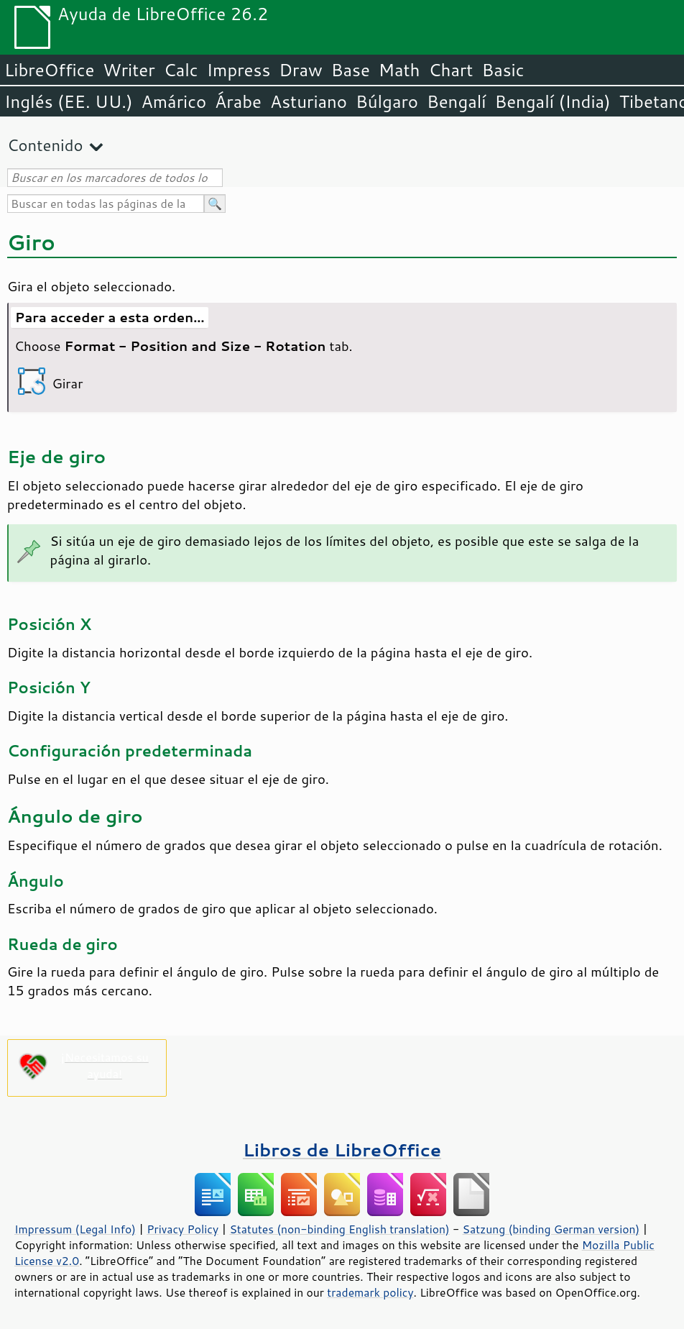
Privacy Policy (182, 1229)
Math (399, 70)
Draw (300, 70)
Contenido (45, 145)
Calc (181, 70)
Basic (502, 70)
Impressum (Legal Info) (75, 1229)
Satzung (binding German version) (551, 1229)
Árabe (238, 101)
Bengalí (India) (552, 101)
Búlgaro (387, 101)
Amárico (174, 101)
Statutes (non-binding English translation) (339, 1229)
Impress (239, 70)
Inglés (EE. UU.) (68, 101)
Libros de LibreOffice (342, 1149)
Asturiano (308, 101)
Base (350, 70)
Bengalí (456, 101)
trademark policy (370, 1292)
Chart (450, 70)
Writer (128, 70)
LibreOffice (49, 70)
